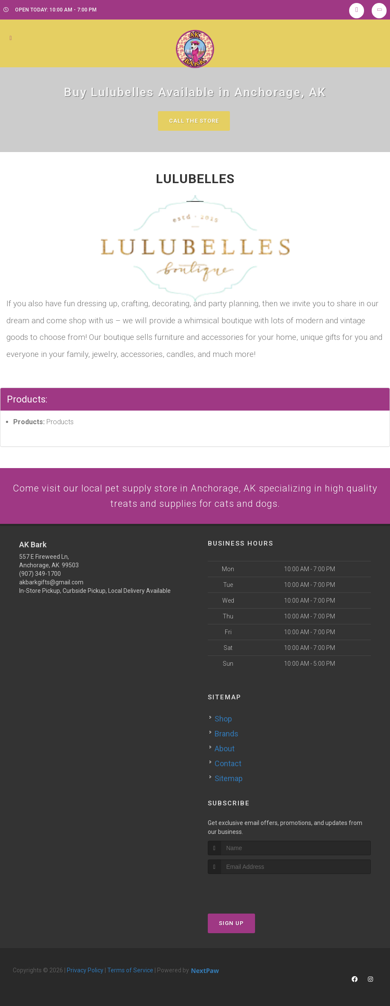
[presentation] (253, 890)
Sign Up (231, 923)
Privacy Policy (85, 970)
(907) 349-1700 (40, 573)
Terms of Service (130, 970)
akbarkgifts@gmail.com (51, 582)
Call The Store (194, 121)
